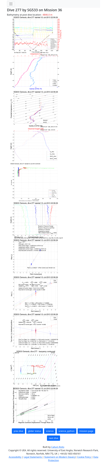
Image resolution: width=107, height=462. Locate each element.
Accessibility (15, 457)
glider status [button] (34, 431)
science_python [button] (67, 431)
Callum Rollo (57, 447)
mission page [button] (86, 431)
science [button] (50, 431)
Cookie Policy (84, 457)
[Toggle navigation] (11, 4)
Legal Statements (33, 457)
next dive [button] (53, 438)
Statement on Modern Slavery (59, 457)
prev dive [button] (18, 431)
